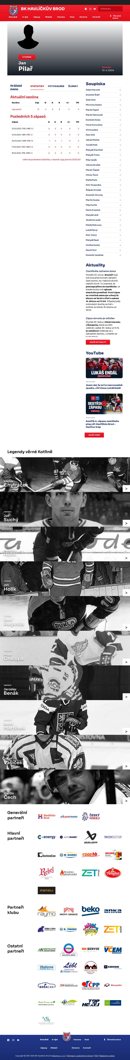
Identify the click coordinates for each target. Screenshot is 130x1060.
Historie (76, 1048)
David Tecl (91, 250)
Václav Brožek (93, 165)
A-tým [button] (25, 17)
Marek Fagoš (92, 110)
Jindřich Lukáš (93, 220)
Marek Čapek (92, 170)
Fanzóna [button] (61, 17)
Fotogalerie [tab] (56, 86)
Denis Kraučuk (93, 210)
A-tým (55, 1039)
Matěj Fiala (91, 180)
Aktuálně (44, 1039)
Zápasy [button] (36, 17)
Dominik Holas (93, 120)
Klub (86, 1039)
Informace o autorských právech (80, 1056)
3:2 (32, 128)
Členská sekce (115, 17)
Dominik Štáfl (92, 95)
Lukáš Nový (92, 230)
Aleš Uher (91, 100)
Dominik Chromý (94, 195)
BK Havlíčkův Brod (43, 8)
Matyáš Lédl (92, 215)
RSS (96, 1056)
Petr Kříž (90, 135)
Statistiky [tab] (37, 86)
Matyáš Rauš (92, 240)
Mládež (54, 1048)
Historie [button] (83, 17)
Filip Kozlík (91, 205)
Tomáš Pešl (91, 145)
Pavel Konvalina (94, 125)
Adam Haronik (93, 90)
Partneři (96, 17)
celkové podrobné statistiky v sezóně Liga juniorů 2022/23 (51, 159)
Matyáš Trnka (92, 155)
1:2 (31, 135)
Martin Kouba (92, 200)
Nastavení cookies (107, 1056)
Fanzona (77, 1039)
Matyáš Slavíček (94, 150)
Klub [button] (72, 17)
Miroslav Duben (94, 105)
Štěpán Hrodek (93, 190)
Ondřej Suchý (93, 245)
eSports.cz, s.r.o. (58, 1056)
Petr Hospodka (93, 185)
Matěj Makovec (94, 225)
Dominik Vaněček (95, 255)
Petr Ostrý (91, 235)
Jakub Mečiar (93, 140)
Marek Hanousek (94, 115)
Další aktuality (98, 342)
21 (38, 109)
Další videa (94, 435)
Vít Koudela (92, 130)
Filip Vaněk (91, 160)
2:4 (31, 147)
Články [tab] (73, 86)
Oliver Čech (92, 175)
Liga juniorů (16, 109)
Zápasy (43, 1048)
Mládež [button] (48, 17)
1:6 (32, 141)
